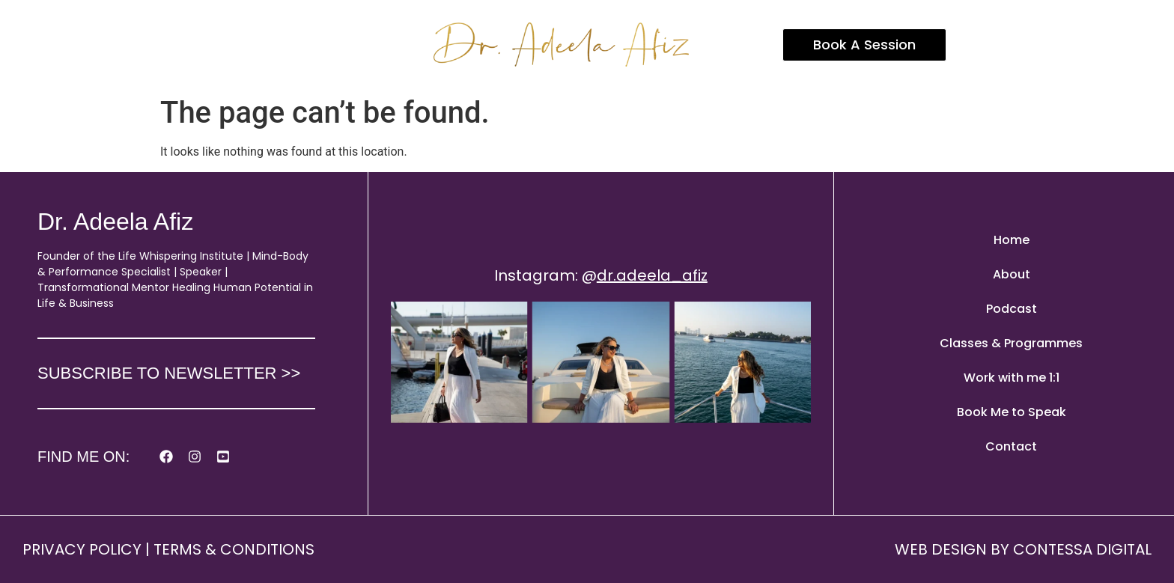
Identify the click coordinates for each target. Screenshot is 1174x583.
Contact (1011, 446)
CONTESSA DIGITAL (1082, 549)
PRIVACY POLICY (82, 549)
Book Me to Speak (1011, 412)
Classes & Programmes (1011, 343)
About (1011, 274)
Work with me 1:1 (1011, 377)
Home (1011, 239)
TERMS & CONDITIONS (233, 549)
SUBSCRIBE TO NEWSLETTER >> (168, 373)
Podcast (1011, 308)
